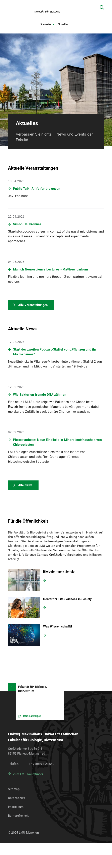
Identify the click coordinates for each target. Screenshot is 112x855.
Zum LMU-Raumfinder (28, 774)
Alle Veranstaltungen (33, 305)
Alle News (25, 485)
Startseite (45, 24)
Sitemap (13, 789)
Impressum (16, 807)
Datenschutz (16, 798)
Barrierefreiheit (18, 815)
